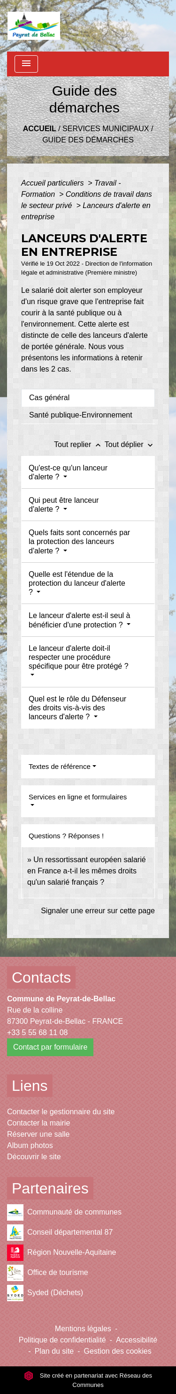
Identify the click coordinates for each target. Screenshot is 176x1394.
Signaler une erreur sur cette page (98, 911)
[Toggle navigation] (26, 64)
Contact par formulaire (50, 1047)
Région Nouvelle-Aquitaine (61, 1253)
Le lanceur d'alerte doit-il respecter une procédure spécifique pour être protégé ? (79, 657)
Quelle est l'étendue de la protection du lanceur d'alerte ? (77, 583)
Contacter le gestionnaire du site (61, 1112)
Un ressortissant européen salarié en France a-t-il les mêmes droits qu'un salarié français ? (86, 871)
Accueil (39, 129)
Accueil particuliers (53, 183)
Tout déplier (130, 444)
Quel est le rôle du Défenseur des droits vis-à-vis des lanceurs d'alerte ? (77, 708)
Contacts (41, 977)
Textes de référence (60, 766)
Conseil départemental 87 (60, 1232)
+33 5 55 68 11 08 (37, 1032)
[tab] (88, 398)
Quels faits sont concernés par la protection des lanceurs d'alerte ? (79, 541)
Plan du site (54, 1351)
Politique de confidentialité (62, 1340)
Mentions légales (83, 1329)
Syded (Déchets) (45, 1293)
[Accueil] (34, 25)
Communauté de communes (64, 1212)
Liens (30, 1085)
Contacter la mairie (38, 1123)
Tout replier (79, 444)
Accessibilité (136, 1340)
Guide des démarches (88, 140)
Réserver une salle (38, 1134)
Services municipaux (105, 129)
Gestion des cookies (118, 1351)
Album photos (30, 1145)
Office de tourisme (47, 1273)
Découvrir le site (34, 1157)
